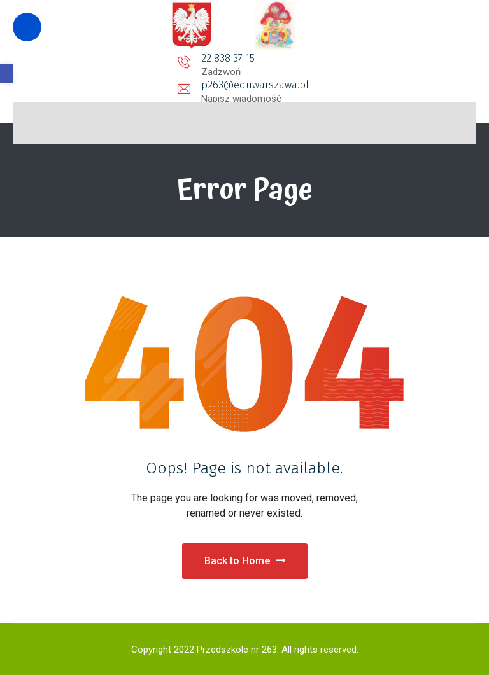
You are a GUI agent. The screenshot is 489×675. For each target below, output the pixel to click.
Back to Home (244, 561)
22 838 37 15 (125, 58)
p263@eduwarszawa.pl (244, 58)
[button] (6, 73)
